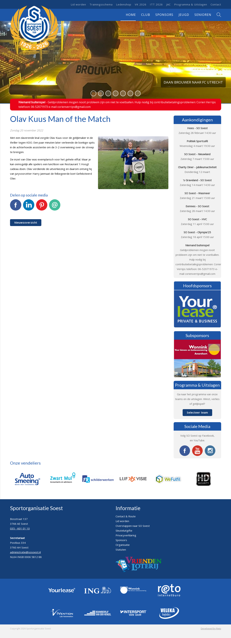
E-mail (54, 206)
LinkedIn (28, 206)
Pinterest (41, 206)
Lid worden (78, 4)
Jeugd (184, 14)
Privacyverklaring (126, 535)
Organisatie (123, 545)
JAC (168, 4)
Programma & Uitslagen (190, 4)
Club (145, 14)
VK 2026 (140, 4)
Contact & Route (126, 516)
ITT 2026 (156, 4)
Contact (216, 4)
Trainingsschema (101, 4)
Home (131, 14)
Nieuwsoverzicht (25, 222)
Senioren (202, 14)
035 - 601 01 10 (20, 528)
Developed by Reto (211, 628)
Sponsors (164, 14)
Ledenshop (123, 4)
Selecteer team (197, 412)
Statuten (121, 549)
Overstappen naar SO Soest (133, 526)
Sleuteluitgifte (124, 530)
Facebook (15, 206)
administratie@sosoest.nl (25, 552)
